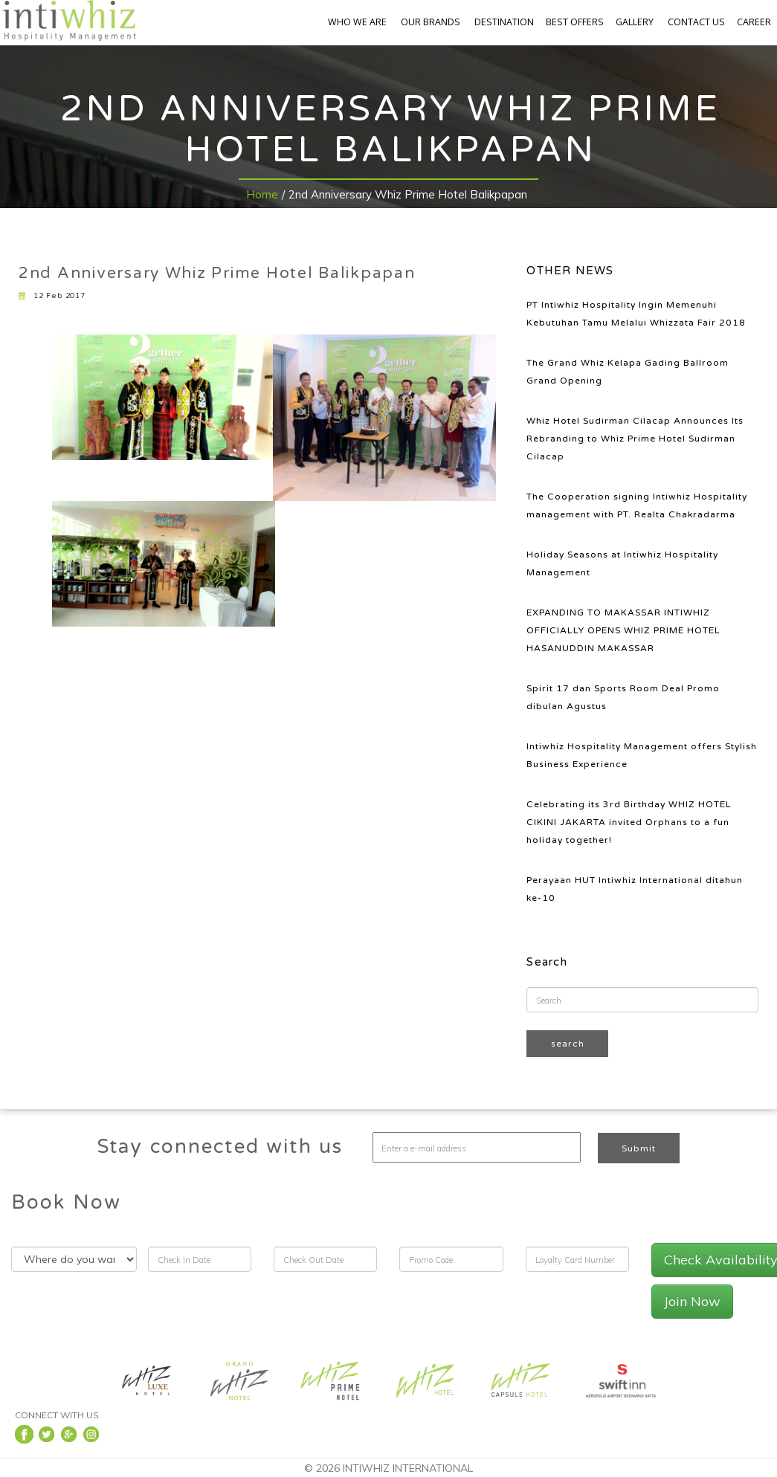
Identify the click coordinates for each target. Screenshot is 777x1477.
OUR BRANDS (430, 22)
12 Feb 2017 (52, 295)
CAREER (754, 22)
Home (262, 194)
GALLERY (635, 22)
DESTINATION (504, 22)
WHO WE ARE (357, 22)
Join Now (692, 1301)
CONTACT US (696, 22)
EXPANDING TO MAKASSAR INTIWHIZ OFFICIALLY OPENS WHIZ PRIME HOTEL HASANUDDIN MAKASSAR (623, 630)
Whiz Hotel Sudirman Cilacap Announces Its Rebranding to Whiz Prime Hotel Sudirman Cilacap (635, 439)
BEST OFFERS (575, 22)
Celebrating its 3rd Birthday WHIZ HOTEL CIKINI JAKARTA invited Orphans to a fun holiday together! (629, 822)
